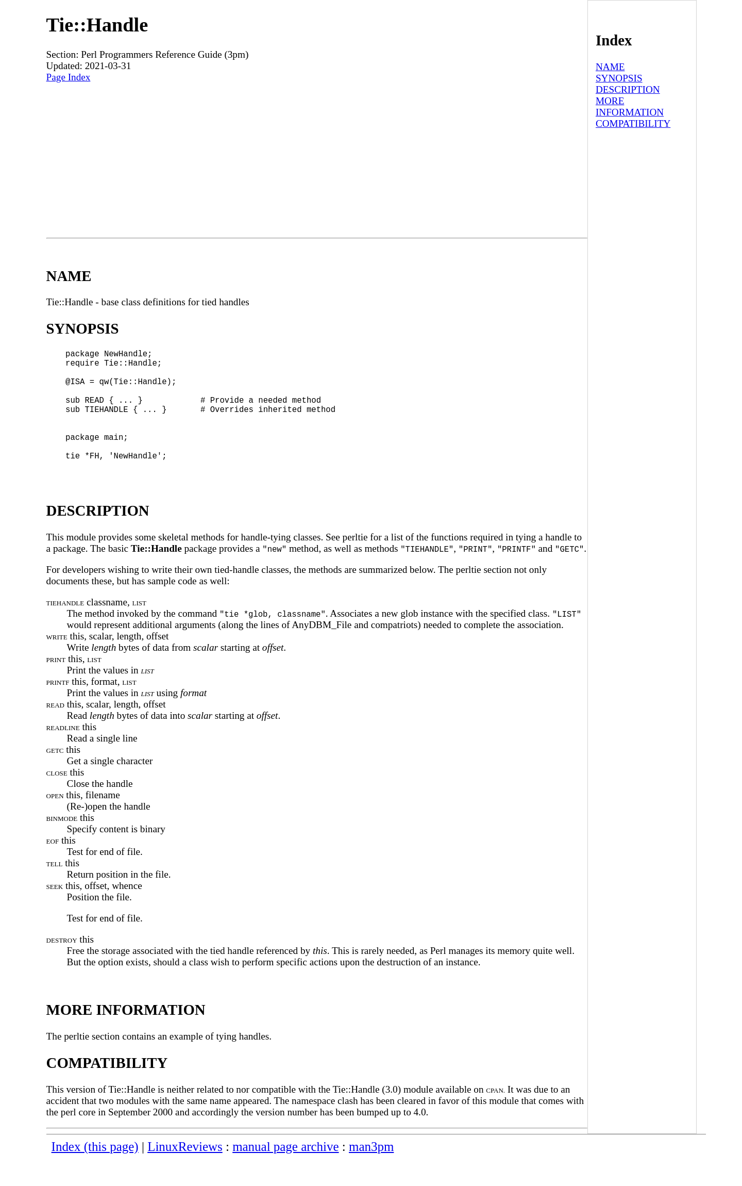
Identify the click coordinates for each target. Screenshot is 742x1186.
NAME (610, 66)
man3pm (371, 1173)
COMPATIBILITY (633, 123)
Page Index (68, 77)
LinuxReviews (185, 1173)
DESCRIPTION (628, 89)
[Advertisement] (316, 160)
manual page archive (285, 1173)
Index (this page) (95, 1173)
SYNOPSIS (619, 78)
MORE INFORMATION (630, 106)
